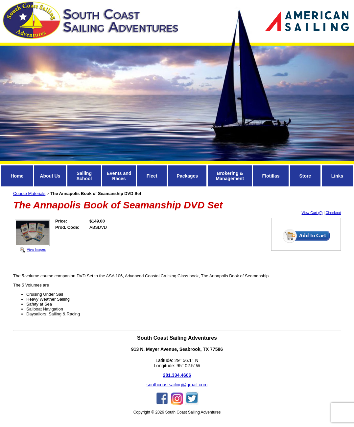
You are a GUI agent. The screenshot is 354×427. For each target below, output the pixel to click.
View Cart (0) (312, 213)
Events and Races (119, 176)
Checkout (333, 213)
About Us (50, 176)
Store (305, 176)
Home (17, 176)
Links (337, 176)
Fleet (152, 176)
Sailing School (84, 176)
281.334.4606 (177, 375)
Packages (187, 176)
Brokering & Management (230, 176)
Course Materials (29, 193)
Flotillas (271, 176)
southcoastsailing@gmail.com (177, 384)
